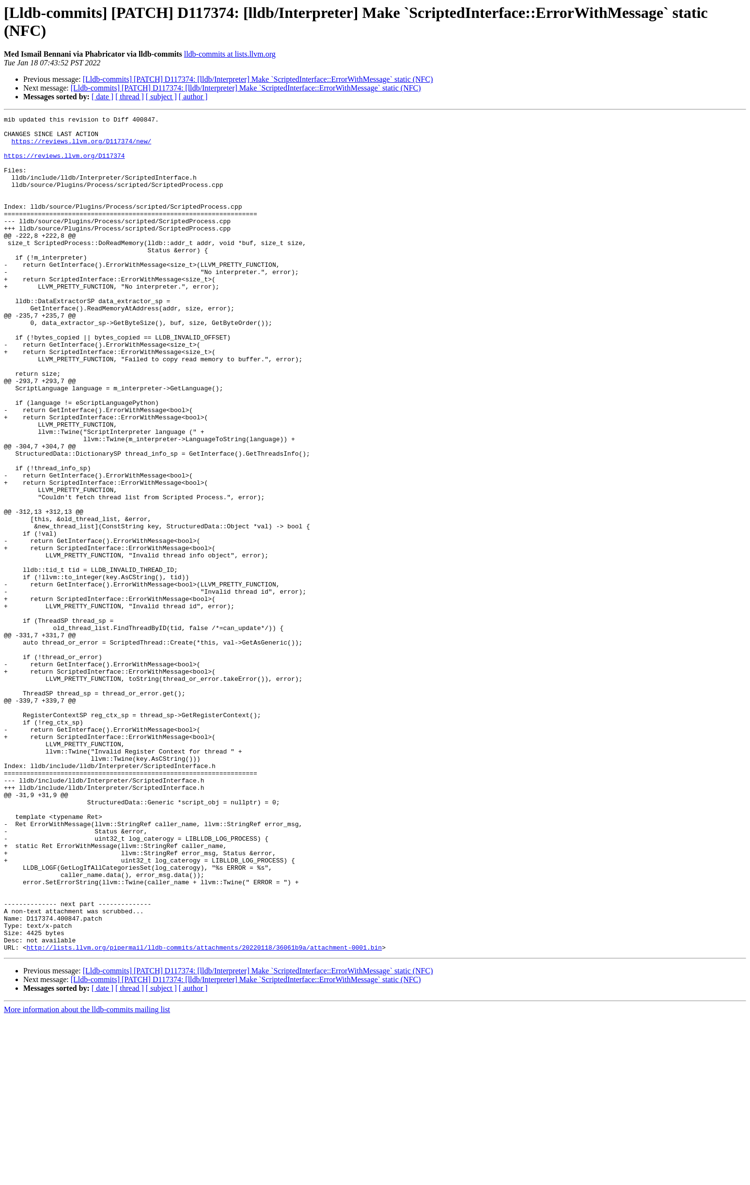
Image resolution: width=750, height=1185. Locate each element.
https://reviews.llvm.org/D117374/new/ (82, 146)
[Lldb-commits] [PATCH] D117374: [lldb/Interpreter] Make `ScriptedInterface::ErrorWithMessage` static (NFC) (258, 79)
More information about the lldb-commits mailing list (87, 1176)
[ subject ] (161, 96)
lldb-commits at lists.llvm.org (230, 54)
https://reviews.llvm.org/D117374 (64, 164)
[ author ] (193, 96)
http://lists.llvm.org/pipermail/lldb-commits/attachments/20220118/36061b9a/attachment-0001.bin (204, 1114)
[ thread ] (129, 96)
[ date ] (102, 96)
